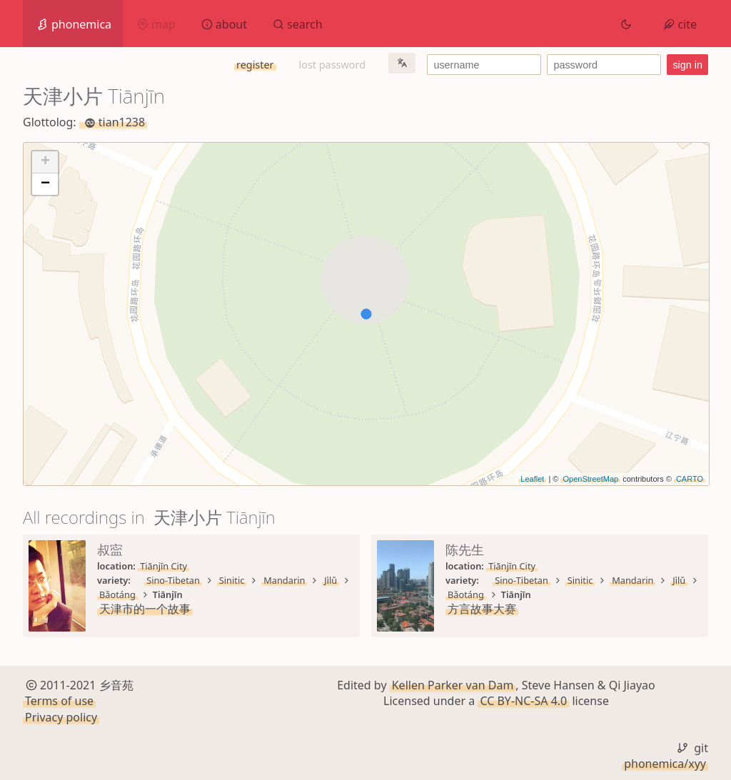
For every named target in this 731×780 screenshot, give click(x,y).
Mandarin (284, 580)
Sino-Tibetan (173, 580)
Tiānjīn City (163, 565)
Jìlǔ (330, 580)
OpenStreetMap (590, 479)
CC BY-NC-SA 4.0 (523, 701)
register (254, 64)
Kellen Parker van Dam (453, 685)
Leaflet (532, 479)
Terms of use (59, 701)
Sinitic (232, 580)
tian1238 (113, 122)
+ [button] (45, 162)
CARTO (689, 479)
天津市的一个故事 (145, 609)
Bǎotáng (117, 594)
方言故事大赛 (482, 609)
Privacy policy (61, 717)
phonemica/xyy (665, 763)
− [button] (45, 184)
